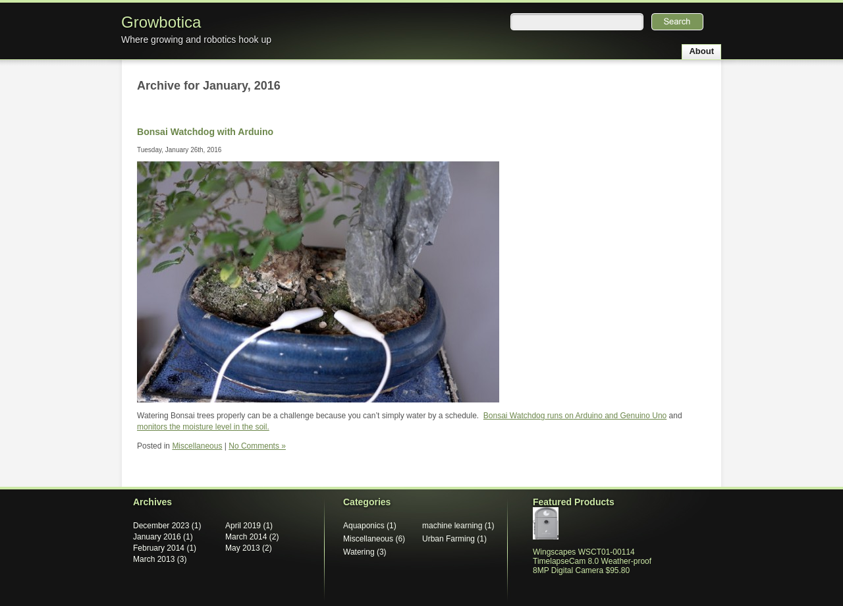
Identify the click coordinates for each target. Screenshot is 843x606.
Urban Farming (448, 538)
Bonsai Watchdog (514, 415)
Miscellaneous (197, 446)
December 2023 (161, 525)
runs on (559, 415)
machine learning (452, 525)
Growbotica (161, 22)
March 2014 (246, 536)
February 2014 (158, 548)
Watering (359, 552)
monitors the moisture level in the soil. (203, 426)
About (701, 51)
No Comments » (257, 446)
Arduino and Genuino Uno (620, 415)
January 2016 (157, 536)
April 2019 (243, 525)
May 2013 (242, 548)
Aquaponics (364, 525)
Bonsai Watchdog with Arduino (205, 131)
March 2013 (154, 559)
